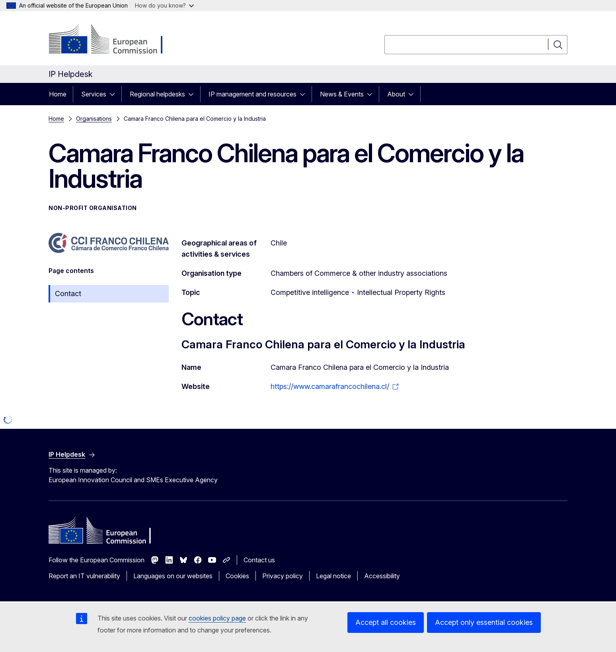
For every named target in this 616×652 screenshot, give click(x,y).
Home (57, 94)
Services (93, 94)
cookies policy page (217, 618)
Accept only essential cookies (484, 622)
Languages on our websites (172, 576)
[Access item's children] (114, 94)
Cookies (237, 576)
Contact (68, 293)
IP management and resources (252, 94)
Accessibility (382, 576)
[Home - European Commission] (113, 40)
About (396, 94)
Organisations (94, 118)
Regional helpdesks (157, 94)
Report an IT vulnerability (84, 576)
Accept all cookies (385, 622)
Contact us (259, 560)
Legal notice (333, 576)
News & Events (342, 94)
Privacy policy (282, 576)
